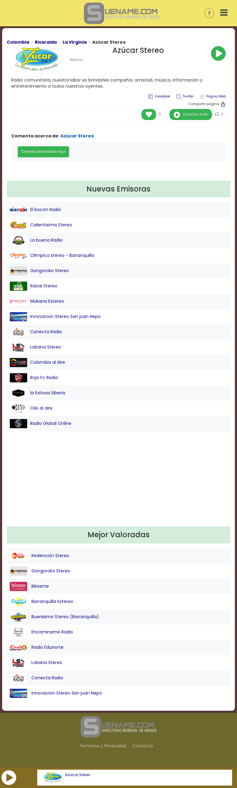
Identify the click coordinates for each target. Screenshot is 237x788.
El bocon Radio (35, 209)
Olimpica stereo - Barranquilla (52, 255)
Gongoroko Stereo (39, 270)
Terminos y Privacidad (102, 746)
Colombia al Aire (37, 362)
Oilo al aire (31, 408)
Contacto (142, 746)
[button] (9, 777)
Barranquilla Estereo (41, 601)
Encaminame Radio (41, 632)
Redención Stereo (39, 555)
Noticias (76, 59)
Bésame (29, 586)
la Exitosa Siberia (37, 393)
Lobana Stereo (35, 347)
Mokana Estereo (37, 301)
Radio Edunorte (37, 647)
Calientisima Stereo (41, 225)
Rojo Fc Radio (34, 377)
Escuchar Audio (195, 114)
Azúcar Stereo (77, 774)
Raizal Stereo (33, 286)
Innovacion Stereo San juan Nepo (55, 316)
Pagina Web (216, 96)
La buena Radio (36, 240)
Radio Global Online (40, 423)
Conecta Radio (36, 332)
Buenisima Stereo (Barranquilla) (54, 617)
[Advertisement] (118, 484)
